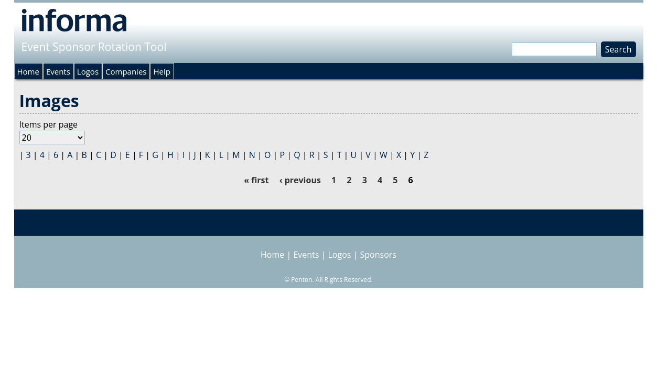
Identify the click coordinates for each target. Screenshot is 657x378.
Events (58, 71)
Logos (88, 71)
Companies (125, 71)
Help (161, 71)
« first (256, 180)
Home (28, 71)
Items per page (48, 124)
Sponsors (378, 254)
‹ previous (300, 180)
